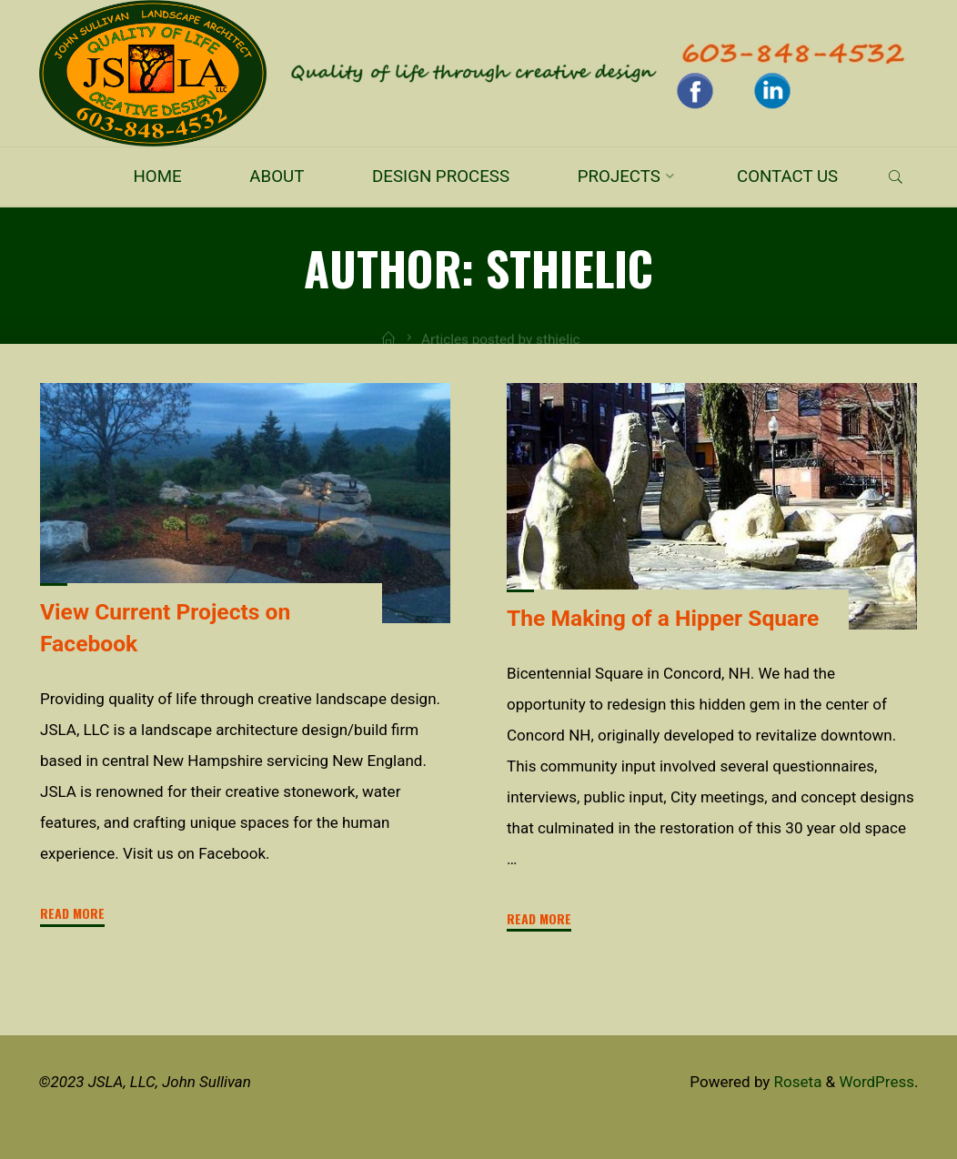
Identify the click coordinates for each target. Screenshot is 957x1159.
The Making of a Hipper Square (663, 617)
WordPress (876, 1082)
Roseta (795, 1082)
